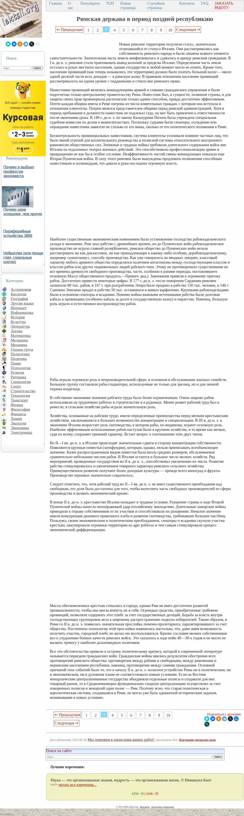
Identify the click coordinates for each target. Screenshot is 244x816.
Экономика (20, 428)
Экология (18, 423)
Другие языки (22, 303)
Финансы (18, 414)
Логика (16, 331)
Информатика (22, 312)
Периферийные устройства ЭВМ (17, 233)
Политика (19, 358)
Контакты (187, 3)
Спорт (16, 386)
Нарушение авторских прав (197, 740)
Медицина (19, 340)
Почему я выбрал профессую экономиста (18, 171)
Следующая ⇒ (188, 29)
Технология (20, 395)
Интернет (19, 308)
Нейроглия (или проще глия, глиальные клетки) (23, 257)
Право (16, 363)
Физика (17, 405)
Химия (16, 418)
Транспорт (19, 400)
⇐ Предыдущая (69, 29)
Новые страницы (128, 5)
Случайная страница (156, 5)
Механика (19, 345)
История (18, 317)
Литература (20, 326)
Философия (20, 409)
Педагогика (20, 354)
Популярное (90, 3)
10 (170, 30)
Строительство (23, 391)
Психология (20, 368)
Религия (17, 372)
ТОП (110, 3)
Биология (18, 294)
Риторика (18, 377)
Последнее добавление (162, 807)
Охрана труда (22, 349)
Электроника (21, 432)
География (19, 298)
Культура (18, 322)
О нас (70, 5)
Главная (55, 3)
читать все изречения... (77, 784)
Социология (21, 381)
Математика (21, 335)
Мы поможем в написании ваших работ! (121, 739)
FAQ (204, 3)
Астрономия (21, 289)
